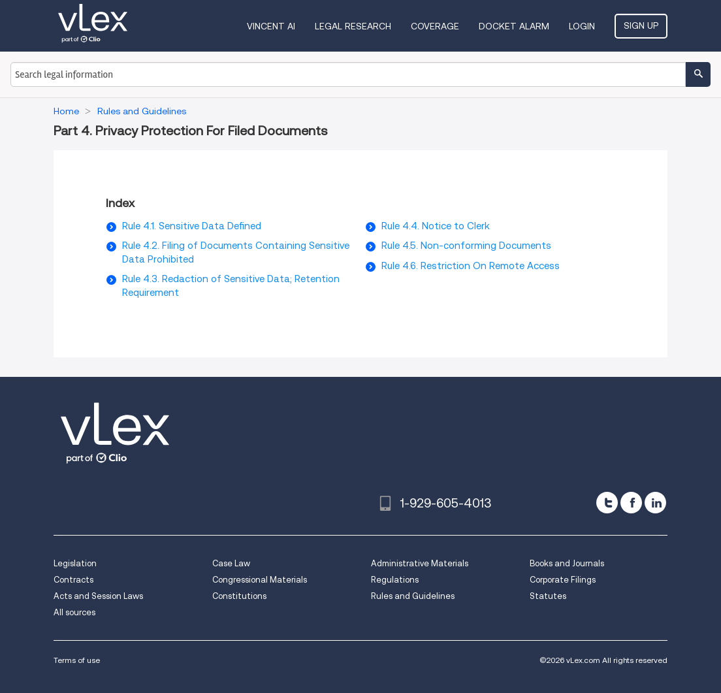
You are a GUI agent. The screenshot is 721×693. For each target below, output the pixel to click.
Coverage (435, 26)
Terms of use (77, 660)
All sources (74, 612)
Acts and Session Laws (98, 596)
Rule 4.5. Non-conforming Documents (466, 245)
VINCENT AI (271, 26)
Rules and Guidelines (413, 596)
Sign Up (641, 25)
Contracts (73, 580)
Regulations (395, 580)
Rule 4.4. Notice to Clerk (435, 226)
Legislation (75, 563)
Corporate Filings (563, 580)
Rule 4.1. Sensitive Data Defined (191, 226)
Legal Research (353, 26)
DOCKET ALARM (514, 26)
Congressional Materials (259, 580)
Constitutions (239, 596)
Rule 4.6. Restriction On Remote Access (470, 266)
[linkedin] (655, 502)
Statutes (548, 596)
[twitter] (607, 502)
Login (582, 26)
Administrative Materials (419, 563)
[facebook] (631, 502)
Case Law (231, 563)
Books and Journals (567, 563)
